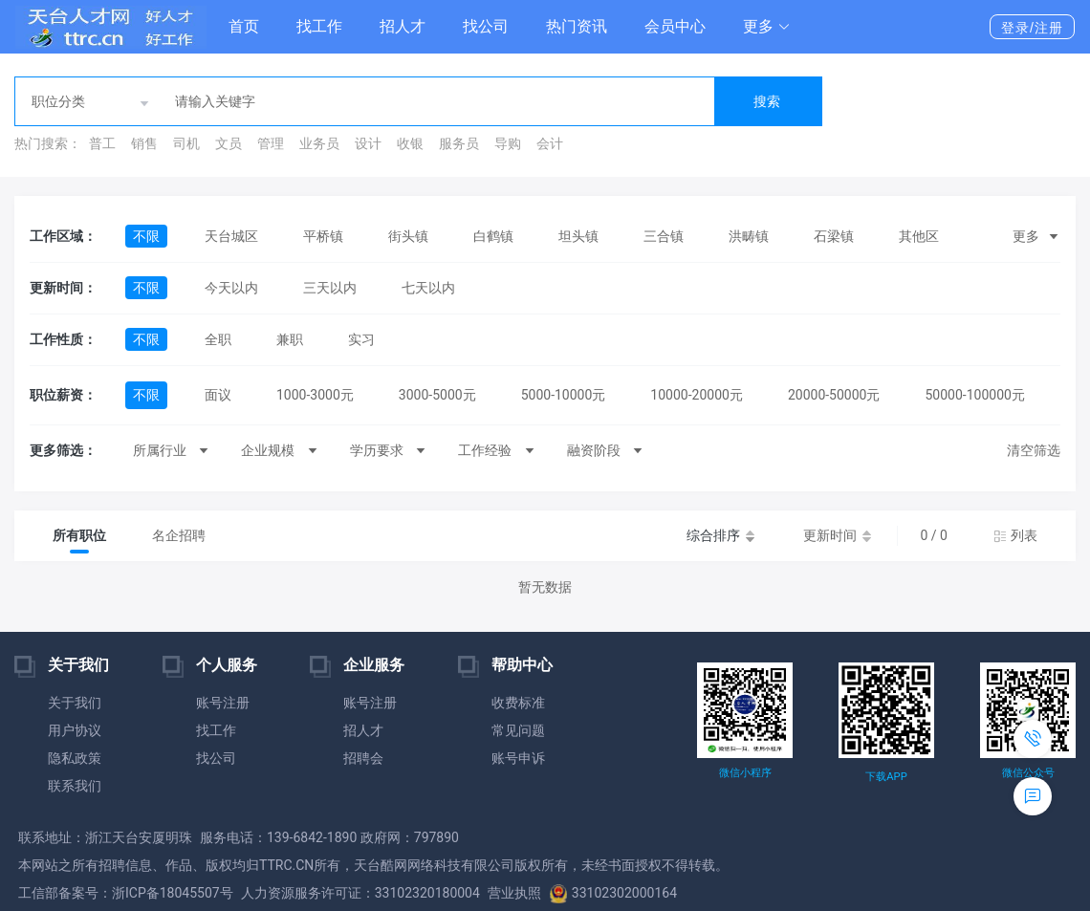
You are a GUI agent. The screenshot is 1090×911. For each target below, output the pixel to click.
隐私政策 (74, 758)
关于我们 (74, 702)
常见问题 (518, 730)
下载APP (885, 776)
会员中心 (675, 26)
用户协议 (74, 730)
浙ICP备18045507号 (172, 892)
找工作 (319, 26)
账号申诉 (518, 758)
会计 (549, 143)
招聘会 (363, 758)
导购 (507, 143)
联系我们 (74, 785)
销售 (144, 143)
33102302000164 (613, 892)
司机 (186, 143)
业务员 (319, 143)
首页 (244, 26)
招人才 (402, 26)
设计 (368, 143)
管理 (270, 143)
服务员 (459, 143)
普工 (102, 143)
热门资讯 (576, 26)
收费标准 (518, 702)
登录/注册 (1032, 27)
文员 (228, 143)
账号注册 (223, 702)
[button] (767, 26)
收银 (410, 143)
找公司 (486, 26)
